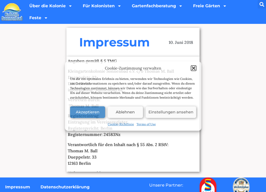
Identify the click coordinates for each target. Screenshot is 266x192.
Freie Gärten (210, 6)
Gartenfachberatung (157, 6)
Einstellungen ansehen (170, 111)
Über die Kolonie (50, 6)
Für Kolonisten (102, 6)
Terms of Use (146, 124)
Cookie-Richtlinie (121, 124)
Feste (38, 18)
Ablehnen (125, 111)
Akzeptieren (87, 111)
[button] (193, 68)
